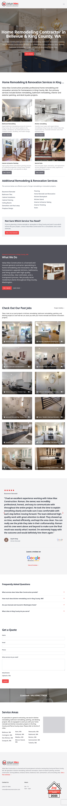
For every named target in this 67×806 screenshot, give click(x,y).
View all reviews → (33, 565)
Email (3, 642)
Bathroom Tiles (7, 194)
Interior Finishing (40, 205)
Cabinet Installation (8, 197)
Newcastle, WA (34, 732)
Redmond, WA (33, 734)
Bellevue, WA (6, 732)
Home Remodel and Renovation (44, 194)
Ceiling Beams (7, 203)
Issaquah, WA (6, 741)
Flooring (37, 191)
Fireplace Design (7, 208)
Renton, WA (32, 737)
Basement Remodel (8, 192)
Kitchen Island (39, 199)
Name (4, 635)
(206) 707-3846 (6, 786)
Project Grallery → (59, 308)
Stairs (36, 208)
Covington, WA (7, 735)
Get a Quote (29, 54)
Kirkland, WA (19, 734)
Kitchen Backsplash (40, 197)
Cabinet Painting (7, 200)
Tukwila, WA (33, 743)
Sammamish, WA (34, 740)
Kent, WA (18, 732)
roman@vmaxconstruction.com (11, 789)
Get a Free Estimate (12, 233)
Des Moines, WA (7, 738)
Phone (4, 650)
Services (39, 54)
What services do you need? (10, 657)
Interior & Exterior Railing (42, 202)
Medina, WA (19, 737)
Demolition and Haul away (11, 206)
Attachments (6, 673)
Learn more (17, 288)
